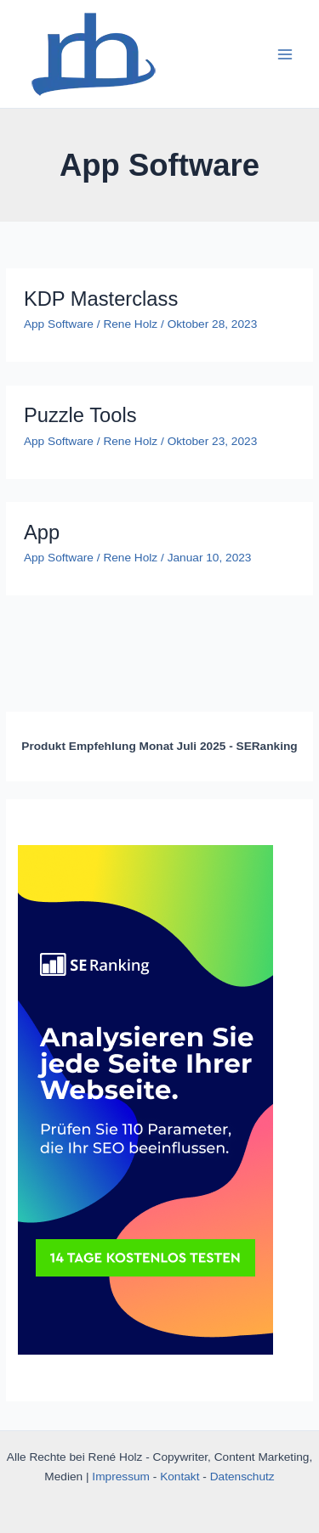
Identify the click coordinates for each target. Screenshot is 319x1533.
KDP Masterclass (101, 299)
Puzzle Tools (80, 415)
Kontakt (179, 1476)
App (42, 532)
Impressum (121, 1476)
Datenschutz (242, 1476)
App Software (59, 324)
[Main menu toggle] (285, 54)
